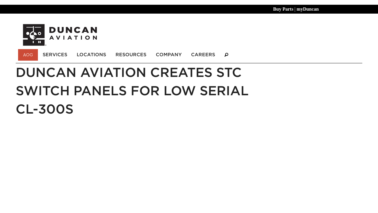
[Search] (226, 55)
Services (55, 54)
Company (169, 54)
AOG (28, 54)
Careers (203, 54)
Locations (91, 54)
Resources (131, 54)
